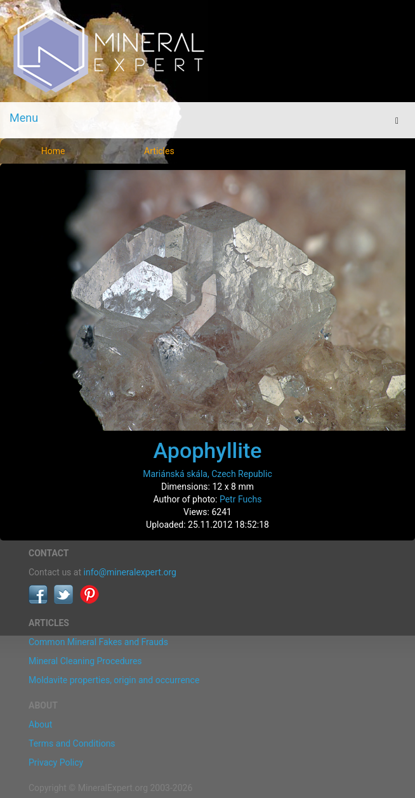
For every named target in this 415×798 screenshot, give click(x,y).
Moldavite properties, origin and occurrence (114, 680)
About (40, 724)
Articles (159, 151)
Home (53, 151)
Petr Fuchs (241, 499)
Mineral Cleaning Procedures (85, 661)
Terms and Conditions (72, 743)
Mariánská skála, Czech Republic (207, 474)
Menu (24, 117)
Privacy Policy (56, 762)
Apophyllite (208, 450)
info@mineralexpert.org (130, 572)
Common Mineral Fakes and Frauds (98, 642)
